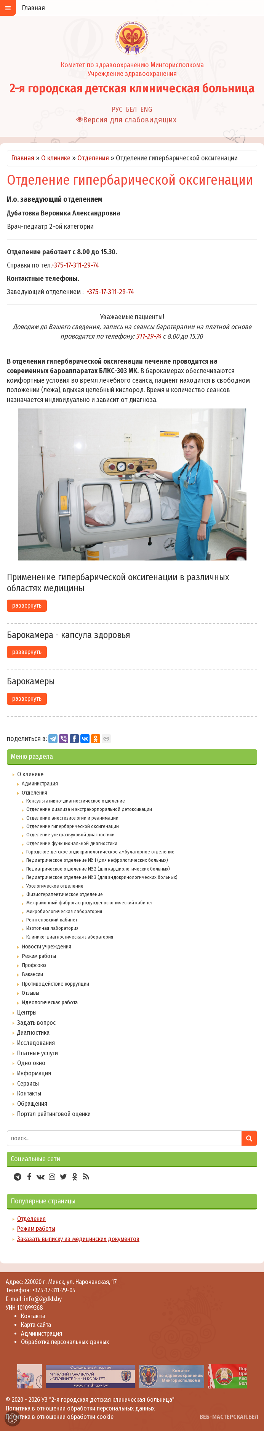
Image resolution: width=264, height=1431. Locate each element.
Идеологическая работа (50, 1002)
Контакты (29, 1093)
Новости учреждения (46, 946)
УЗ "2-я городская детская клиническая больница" (108, 1399)
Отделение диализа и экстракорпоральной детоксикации (89, 809)
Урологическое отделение (54, 886)
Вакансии (32, 974)
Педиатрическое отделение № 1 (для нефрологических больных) (97, 860)
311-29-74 (148, 336)
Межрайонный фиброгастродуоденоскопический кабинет (89, 902)
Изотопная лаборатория (52, 928)
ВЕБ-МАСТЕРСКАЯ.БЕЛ (229, 1416)
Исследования (36, 1042)
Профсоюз (34, 965)
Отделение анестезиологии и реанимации (72, 818)
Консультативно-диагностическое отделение (75, 801)
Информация (34, 1073)
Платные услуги (37, 1053)
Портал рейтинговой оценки (54, 1114)
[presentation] (8, 1375)
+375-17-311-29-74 (75, 265)
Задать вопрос (36, 1022)
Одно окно (31, 1063)
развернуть (27, 605)
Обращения (32, 1103)
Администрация (40, 783)
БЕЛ (131, 109)
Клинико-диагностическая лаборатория (69, 937)
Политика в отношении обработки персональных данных (80, 1408)
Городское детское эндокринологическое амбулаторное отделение (100, 852)
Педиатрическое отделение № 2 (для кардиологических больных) (98, 869)
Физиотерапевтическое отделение (64, 894)
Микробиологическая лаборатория (64, 911)
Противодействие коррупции (55, 983)
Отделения (93, 158)
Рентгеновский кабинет (51, 920)
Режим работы (39, 956)
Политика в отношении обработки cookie (60, 1416)
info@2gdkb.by (43, 1299)
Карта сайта (36, 1324)
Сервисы (28, 1083)
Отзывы (30, 992)
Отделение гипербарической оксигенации (72, 826)
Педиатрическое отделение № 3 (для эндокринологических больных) (102, 877)
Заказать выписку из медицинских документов (78, 1239)
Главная (22, 158)
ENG (146, 109)
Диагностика (33, 1032)
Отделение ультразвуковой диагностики (70, 834)
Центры (27, 1012)
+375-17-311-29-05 (53, 1290)
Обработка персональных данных (65, 1342)
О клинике (55, 158)
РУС (117, 109)
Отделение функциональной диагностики (71, 843)
